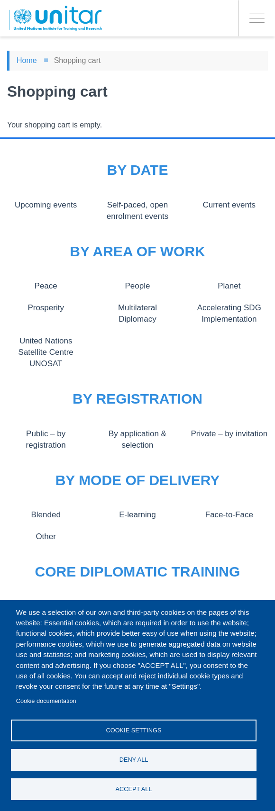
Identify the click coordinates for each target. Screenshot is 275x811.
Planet (229, 285)
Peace (46, 285)
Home (27, 60)
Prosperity (46, 307)
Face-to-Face (229, 514)
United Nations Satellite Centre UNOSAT (46, 352)
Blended (45, 514)
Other (45, 536)
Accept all (134, 788)
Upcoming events (46, 204)
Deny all (133, 758)
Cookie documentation (46, 698)
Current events (229, 204)
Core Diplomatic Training (137, 571)
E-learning (137, 514)
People (137, 285)
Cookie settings (134, 727)
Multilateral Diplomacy (137, 307)
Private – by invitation (229, 433)
